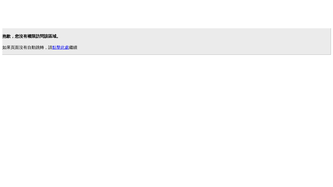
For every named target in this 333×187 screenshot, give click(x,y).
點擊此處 (60, 47)
